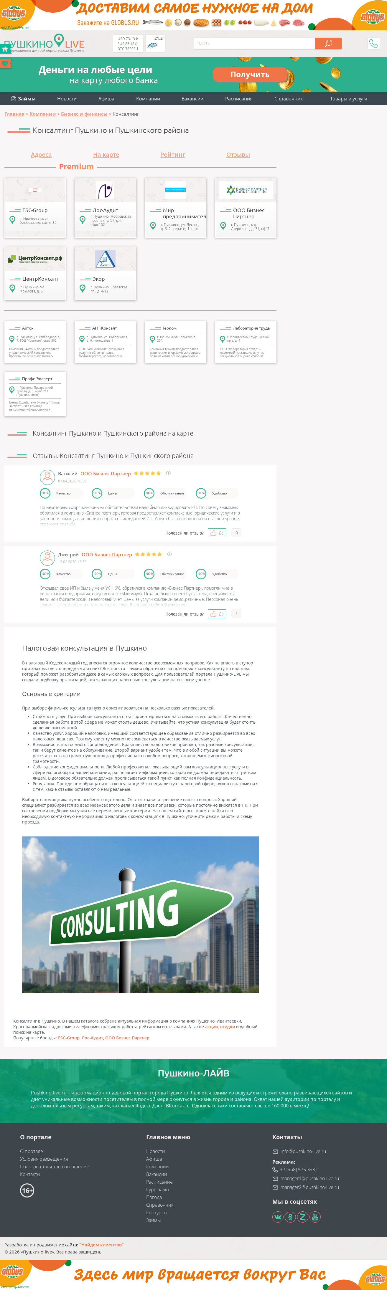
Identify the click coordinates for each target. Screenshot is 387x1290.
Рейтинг (172, 154)
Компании (148, 98)
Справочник (288, 98)
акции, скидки (220, 1026)
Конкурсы (156, 1212)
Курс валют (158, 1189)
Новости (67, 98)
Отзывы (238, 154)
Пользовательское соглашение (54, 1166)
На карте (106, 154)
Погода (154, 1197)
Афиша (106, 98)
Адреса (41, 154)
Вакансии (192, 98)
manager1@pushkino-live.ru (310, 1178)
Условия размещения (44, 1159)
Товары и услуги (348, 98)
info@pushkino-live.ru (303, 1151)
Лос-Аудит (92, 1038)
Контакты (30, 1174)
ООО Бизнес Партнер (127, 1038)
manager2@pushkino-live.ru (310, 1187)
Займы (153, 1220)
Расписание (159, 1182)
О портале (31, 1151)
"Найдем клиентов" (101, 1245)
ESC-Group (69, 1038)
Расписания (239, 98)
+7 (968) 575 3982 (299, 1169)
